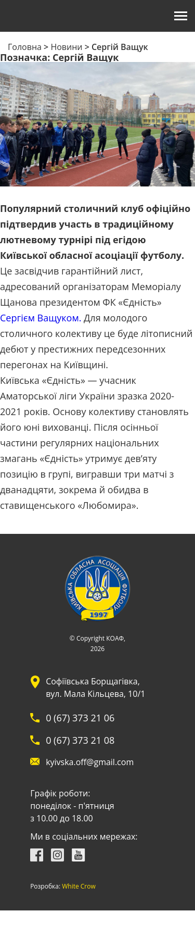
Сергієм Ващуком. (40, 317)
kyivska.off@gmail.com (90, 762)
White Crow (79, 886)
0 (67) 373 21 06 (80, 717)
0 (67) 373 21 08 (80, 740)
